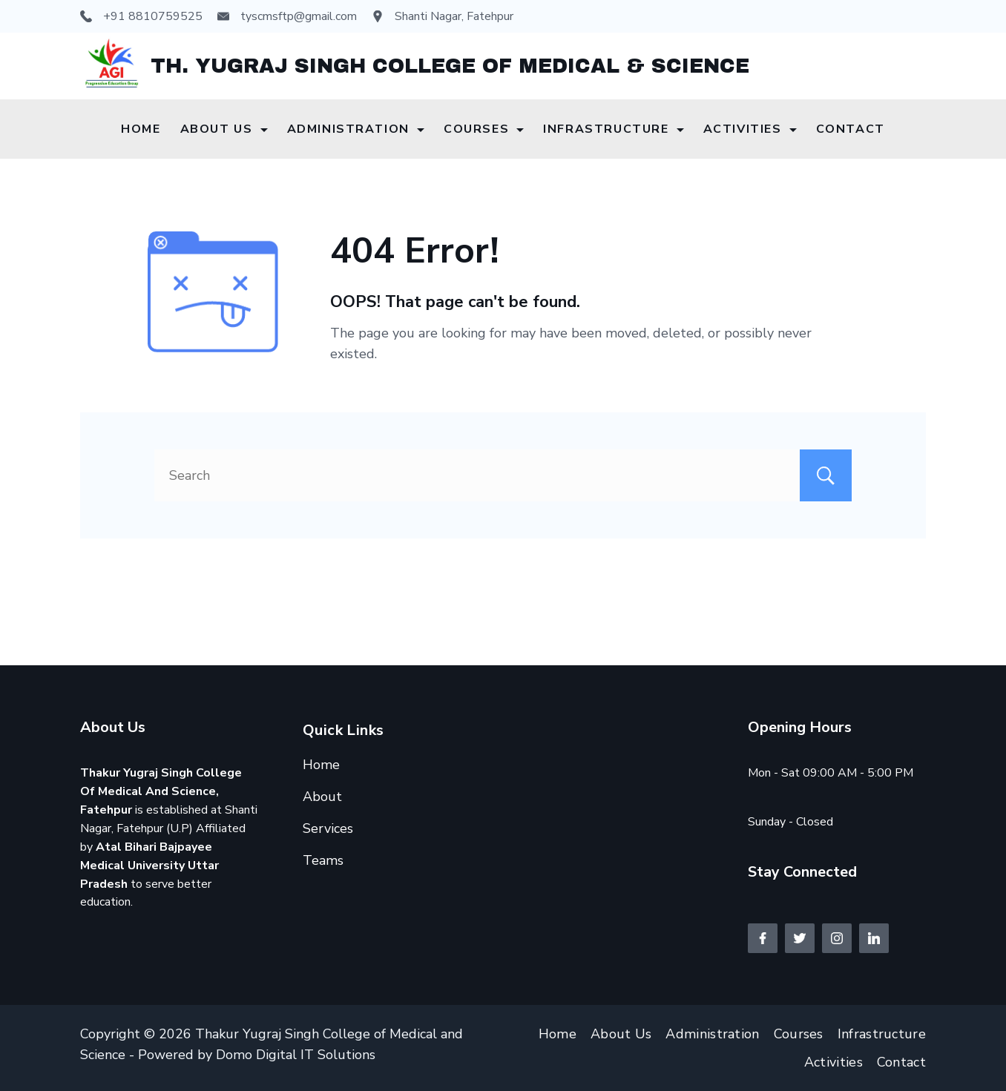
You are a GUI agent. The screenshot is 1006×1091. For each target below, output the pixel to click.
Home (140, 129)
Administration (355, 129)
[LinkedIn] (874, 938)
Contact (850, 129)
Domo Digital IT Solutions (295, 1055)
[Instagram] (837, 938)
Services (328, 828)
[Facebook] (762, 938)
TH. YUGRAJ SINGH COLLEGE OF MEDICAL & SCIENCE (450, 66)
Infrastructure (613, 129)
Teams (323, 860)
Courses (484, 129)
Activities (750, 129)
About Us (224, 129)
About (322, 796)
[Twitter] (800, 938)
